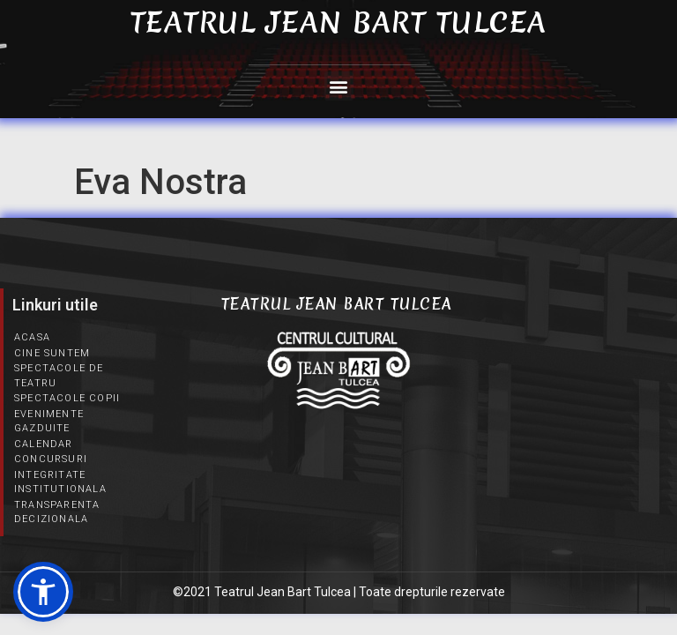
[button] (338, 86)
